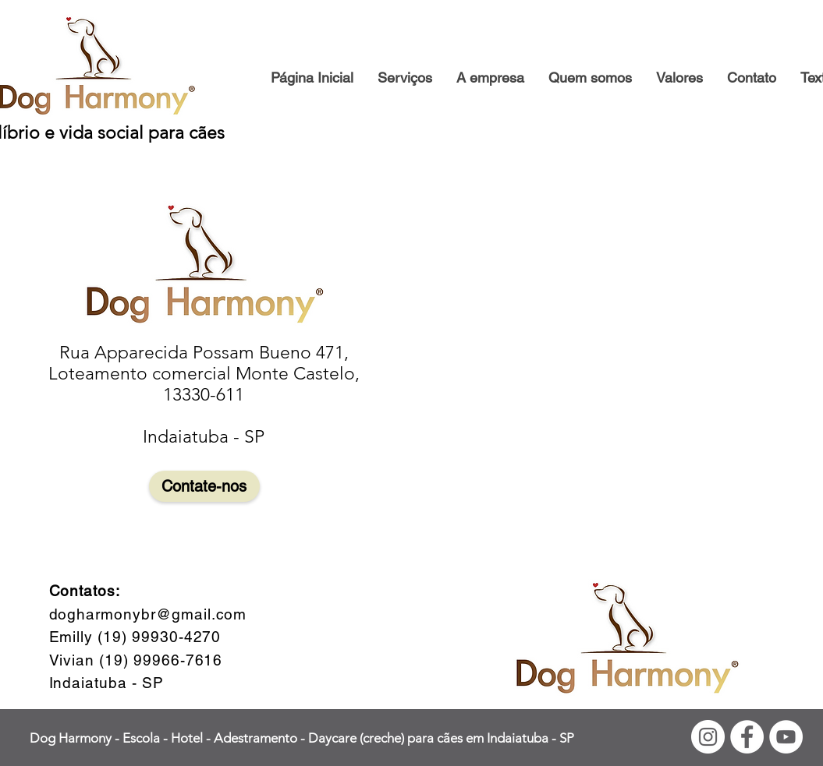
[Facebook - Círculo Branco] (747, 737)
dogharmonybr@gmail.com (148, 614)
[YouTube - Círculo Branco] (786, 737)
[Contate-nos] (204, 486)
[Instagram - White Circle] (708, 737)
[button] (490, 77)
